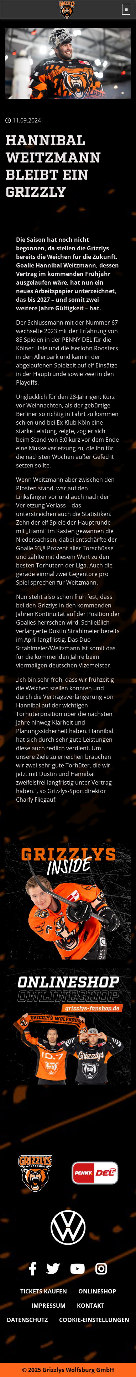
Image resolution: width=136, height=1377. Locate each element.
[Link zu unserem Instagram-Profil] (101, 1269)
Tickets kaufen (43, 1291)
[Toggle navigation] (126, 9)
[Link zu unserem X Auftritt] (53, 1269)
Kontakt (90, 1306)
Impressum (49, 1306)
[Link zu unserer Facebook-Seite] (32, 1269)
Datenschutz (27, 1320)
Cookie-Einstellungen (94, 1320)
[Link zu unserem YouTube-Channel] (77, 1269)
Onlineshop (97, 1291)
